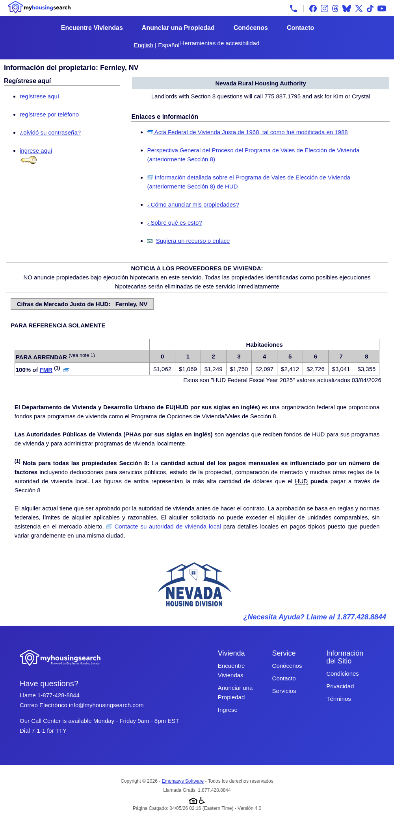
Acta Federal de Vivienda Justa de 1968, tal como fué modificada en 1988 (247, 132)
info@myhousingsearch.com (106, 705)
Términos (338, 698)
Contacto (300, 27)
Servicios (284, 690)
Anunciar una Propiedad (178, 27)
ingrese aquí (36, 150)
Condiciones (342, 673)
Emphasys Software (183, 781)
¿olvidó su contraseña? (50, 132)
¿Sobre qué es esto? (174, 222)
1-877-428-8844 (58, 695)
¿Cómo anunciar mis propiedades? (193, 204)
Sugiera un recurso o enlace (193, 240)
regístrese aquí (39, 96)
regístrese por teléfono (49, 114)
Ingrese (228, 709)
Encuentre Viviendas (92, 27)
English (143, 45)
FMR (46, 369)
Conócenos (251, 27)
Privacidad (340, 686)
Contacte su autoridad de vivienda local (163, 526)
